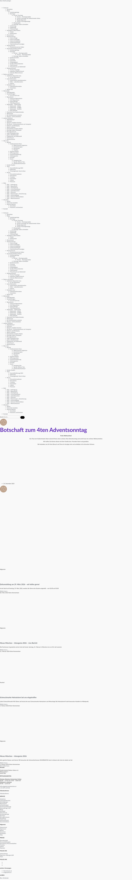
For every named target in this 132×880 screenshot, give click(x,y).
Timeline (15, 150)
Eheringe (12, 14)
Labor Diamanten (11, 79)
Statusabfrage (14, 101)
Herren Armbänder (15, 41)
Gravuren (9, 121)
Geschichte (16, 148)
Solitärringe (13, 26)
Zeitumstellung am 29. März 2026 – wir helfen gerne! (20, 584)
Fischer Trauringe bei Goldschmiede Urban (28, 18)
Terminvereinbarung (15, 154)
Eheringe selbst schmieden (20, 24)
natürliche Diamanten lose (14, 76)
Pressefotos (13, 175)
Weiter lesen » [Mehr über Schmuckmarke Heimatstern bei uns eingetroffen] (4, 704)
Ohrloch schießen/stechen (14, 122)
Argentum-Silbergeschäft (7, 855)
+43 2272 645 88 (5, 788)
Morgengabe (16, 23)
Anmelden (13, 206)
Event (11, 159)
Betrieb (9, 142)
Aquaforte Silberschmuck (17, 71)
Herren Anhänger (15, 39)
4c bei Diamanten (15, 77)
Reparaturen (10, 97)
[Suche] (22, 417)
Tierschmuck (10, 138)
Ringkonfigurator (21, 20)
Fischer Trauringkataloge (23, 21)
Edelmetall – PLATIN (15, 109)
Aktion (8, 201)
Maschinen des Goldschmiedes (15, 112)
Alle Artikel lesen (4, 766)
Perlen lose (10, 89)
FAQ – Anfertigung (12, 184)
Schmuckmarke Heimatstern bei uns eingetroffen (18, 697)
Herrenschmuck (11, 36)
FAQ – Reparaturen (12, 186)
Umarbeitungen (11, 94)
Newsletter (13, 178)
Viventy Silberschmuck (16, 72)
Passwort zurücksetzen (16, 207)
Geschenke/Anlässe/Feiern (14, 48)
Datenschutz (3, 827)
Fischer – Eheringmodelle (24, 17)
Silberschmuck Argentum (20, 145)
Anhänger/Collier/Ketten (13, 30)
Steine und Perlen (8, 74)
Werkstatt (13, 169)
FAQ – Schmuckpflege (13, 195)
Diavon (12, 83)
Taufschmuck (13, 65)
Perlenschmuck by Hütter (17, 47)
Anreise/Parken (14, 151)
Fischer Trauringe (18, 15)
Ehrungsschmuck (11, 131)
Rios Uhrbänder (4, 878)
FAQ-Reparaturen (15, 103)
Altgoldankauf (10, 119)
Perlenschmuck (11, 45)
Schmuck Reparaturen (16, 98)
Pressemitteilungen (5, 842)
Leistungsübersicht (5, 800)
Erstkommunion (14, 57)
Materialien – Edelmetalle (14, 104)
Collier (12, 32)
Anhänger (2, 811)
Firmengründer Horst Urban (18, 171)
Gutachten (13, 88)
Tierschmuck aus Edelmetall (17, 66)
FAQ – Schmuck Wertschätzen (15, 196)
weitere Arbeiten (8, 118)
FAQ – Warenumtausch (13, 198)
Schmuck (5, 7)
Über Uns (6, 141)
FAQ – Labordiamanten (16, 82)
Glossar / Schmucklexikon (14, 116)
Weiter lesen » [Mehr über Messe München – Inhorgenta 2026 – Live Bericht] (4, 650)
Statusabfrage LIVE (5, 808)
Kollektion (3, 799)
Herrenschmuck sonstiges (17, 44)
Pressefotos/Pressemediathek (8, 843)
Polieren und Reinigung (13, 125)
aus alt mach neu (14, 95)
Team (8, 166)
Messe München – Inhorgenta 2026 (13, 756)
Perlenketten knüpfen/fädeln (15, 128)
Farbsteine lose (11, 85)
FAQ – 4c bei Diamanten (13, 189)
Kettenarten (13, 33)
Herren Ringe (13, 38)
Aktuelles (6, 199)
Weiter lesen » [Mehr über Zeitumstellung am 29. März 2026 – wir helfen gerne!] (4, 591)
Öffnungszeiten (14, 153)
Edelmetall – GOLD (15, 106)
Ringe (8, 11)
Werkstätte (6, 91)
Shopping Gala (17, 160)
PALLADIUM (13, 110)
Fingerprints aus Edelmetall (14, 136)
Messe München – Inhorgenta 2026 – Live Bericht (18, 643)
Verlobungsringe (14, 12)
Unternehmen (4, 853)
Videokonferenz (4, 793)
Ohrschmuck (10, 35)
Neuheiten (10, 9)
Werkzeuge (10, 113)
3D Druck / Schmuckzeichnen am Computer (19, 124)
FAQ (4, 183)
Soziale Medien (11, 165)
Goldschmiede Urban (16, 144)
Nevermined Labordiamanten (18, 80)
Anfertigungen (11, 92)
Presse (8, 172)
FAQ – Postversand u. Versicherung (16, 193)
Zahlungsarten (14, 156)
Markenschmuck (11, 68)
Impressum (3, 829)
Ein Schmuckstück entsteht (14, 115)
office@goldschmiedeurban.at (8, 786)
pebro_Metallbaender (13, 134)
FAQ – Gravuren (11, 192)
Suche (1, 417)
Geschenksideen (4, 821)
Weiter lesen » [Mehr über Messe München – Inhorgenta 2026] (4, 763)
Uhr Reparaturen (14, 100)
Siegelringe (13, 27)
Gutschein (13, 60)
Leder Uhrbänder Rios (13, 133)
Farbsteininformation (16, 86)
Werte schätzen (11, 127)
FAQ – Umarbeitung (12, 187)
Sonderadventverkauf (19, 163)
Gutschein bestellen (12, 203)
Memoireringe (14, 29)
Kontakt (12, 157)
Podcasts (12, 181)
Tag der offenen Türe (19, 162)
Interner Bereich (11, 204)
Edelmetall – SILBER (15, 107)
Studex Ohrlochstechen (16, 63)
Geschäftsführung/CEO (16, 168)
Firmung (12, 59)
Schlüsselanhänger (15, 42)
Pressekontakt (4, 840)
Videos (12, 180)
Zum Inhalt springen (5, 1)
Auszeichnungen (18, 147)
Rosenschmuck (11, 139)
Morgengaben (14, 62)
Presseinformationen (16, 174)
